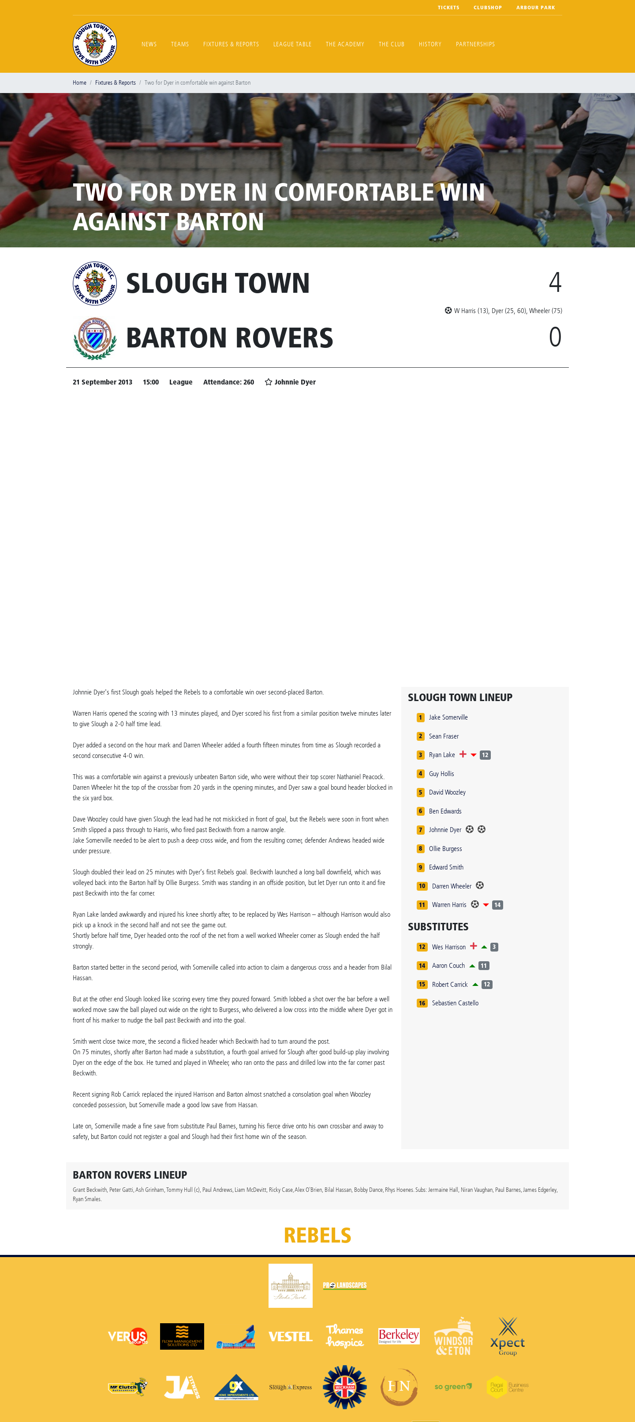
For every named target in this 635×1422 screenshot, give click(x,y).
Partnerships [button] (475, 44)
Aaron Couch (448, 965)
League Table (292, 44)
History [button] (430, 44)
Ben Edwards (445, 811)
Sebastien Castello (455, 1003)
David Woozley (447, 792)
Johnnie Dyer (445, 829)
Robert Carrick (450, 984)
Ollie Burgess (445, 848)
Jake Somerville (448, 717)
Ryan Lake (442, 754)
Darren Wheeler (451, 886)
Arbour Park (535, 7)
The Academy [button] (345, 44)
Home (79, 82)
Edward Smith (446, 867)
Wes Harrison (449, 947)
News (149, 44)
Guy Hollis (441, 773)
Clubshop (488, 7)
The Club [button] (392, 44)
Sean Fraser (444, 736)
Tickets (448, 7)
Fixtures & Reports (231, 44)
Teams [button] (180, 44)
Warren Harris (449, 904)
